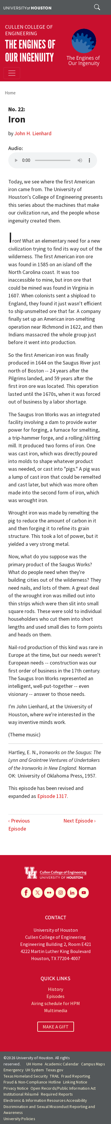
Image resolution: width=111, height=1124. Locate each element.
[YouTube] (84, 892)
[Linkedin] (72, 892)
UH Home (34, 1064)
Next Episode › (79, 820)
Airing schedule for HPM (55, 1003)
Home (10, 93)
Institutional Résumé (21, 1094)
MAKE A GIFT (56, 1027)
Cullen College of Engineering (29, 30)
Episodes (55, 996)
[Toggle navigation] (12, 73)
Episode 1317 (52, 796)
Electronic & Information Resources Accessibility (45, 1100)
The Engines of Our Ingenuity (30, 51)
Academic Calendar (62, 1064)
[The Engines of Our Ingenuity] (85, 45)
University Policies (19, 1118)
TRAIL (54, 1076)
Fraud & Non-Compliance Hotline (32, 1082)
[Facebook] (26, 892)
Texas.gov (54, 1070)
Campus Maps (93, 1064)
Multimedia (55, 1010)
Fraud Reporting (75, 1076)
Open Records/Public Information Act (63, 1088)
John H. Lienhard (33, 133)
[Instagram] (61, 892)
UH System (34, 1070)
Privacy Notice (16, 1088)
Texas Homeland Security (26, 1076)
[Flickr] (49, 892)
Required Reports (57, 1094)
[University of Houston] (27, 7)
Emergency (13, 1070)
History (55, 989)
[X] (38, 892)
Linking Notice (75, 1082)
